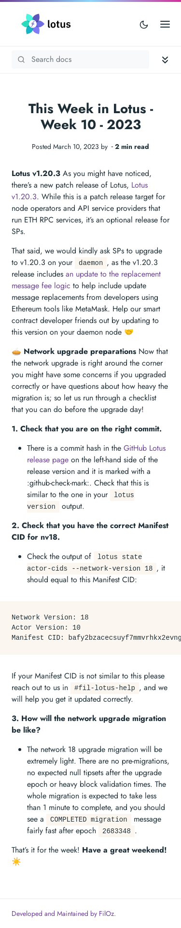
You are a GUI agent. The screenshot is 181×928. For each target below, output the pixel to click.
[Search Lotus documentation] (80, 59)
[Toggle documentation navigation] (165, 59)
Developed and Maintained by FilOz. (64, 913)
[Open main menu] (165, 24)
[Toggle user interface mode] (144, 24)
